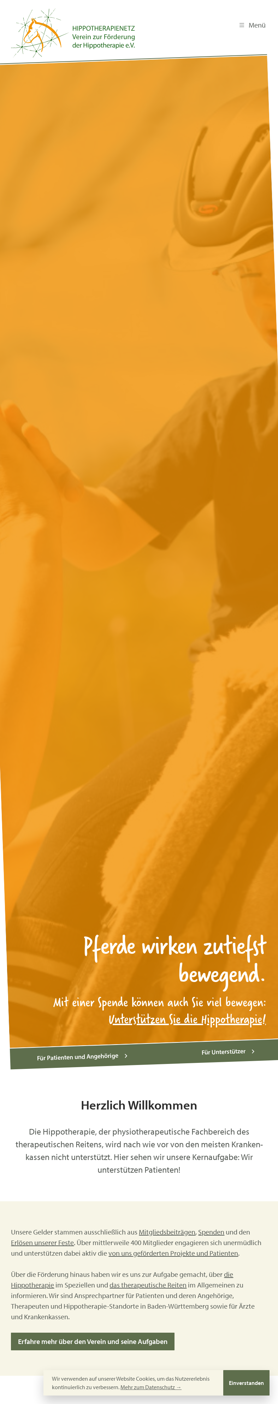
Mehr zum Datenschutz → (151, 1387)
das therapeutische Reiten (148, 1281)
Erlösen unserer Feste (42, 1239)
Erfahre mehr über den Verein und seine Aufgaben (92, 1338)
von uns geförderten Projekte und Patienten (173, 1249)
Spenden (211, 1228)
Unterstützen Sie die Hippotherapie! (187, 1019)
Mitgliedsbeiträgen (167, 1228)
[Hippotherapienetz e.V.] (73, 33)
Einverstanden (246, 1382)
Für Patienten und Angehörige (83, 1053)
